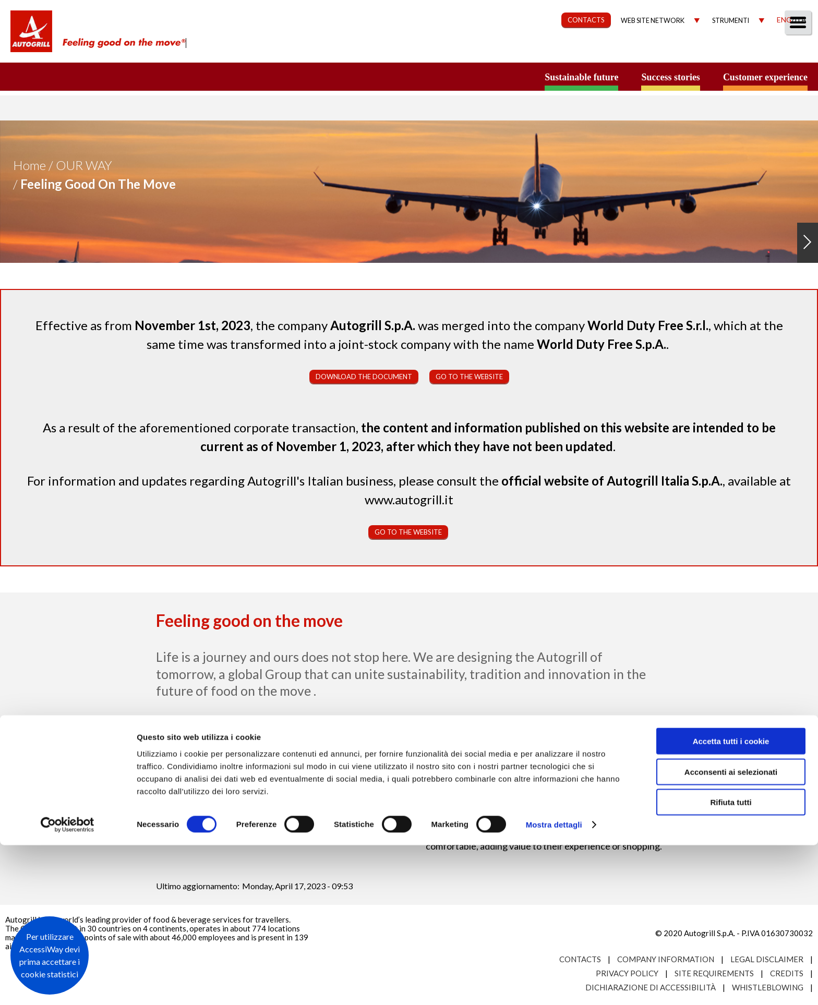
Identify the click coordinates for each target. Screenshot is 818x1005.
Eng (784, 19)
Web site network (652, 21)
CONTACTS (586, 20)
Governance (623, 50)
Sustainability (543, 50)
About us (413, 50)
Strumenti (730, 21)
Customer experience (765, 77)
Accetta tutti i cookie (731, 901)
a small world (100, 77)
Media (746, 50)
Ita (800, 19)
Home (29, 165)
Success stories (670, 77)
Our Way (472, 50)
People (793, 50)
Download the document (364, 376)
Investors (692, 50)
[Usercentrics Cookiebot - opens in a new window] (67, 984)
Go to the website (469, 376)
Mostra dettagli (554, 984)
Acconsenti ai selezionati (730, 931)
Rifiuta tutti (730, 962)
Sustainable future (581, 77)
